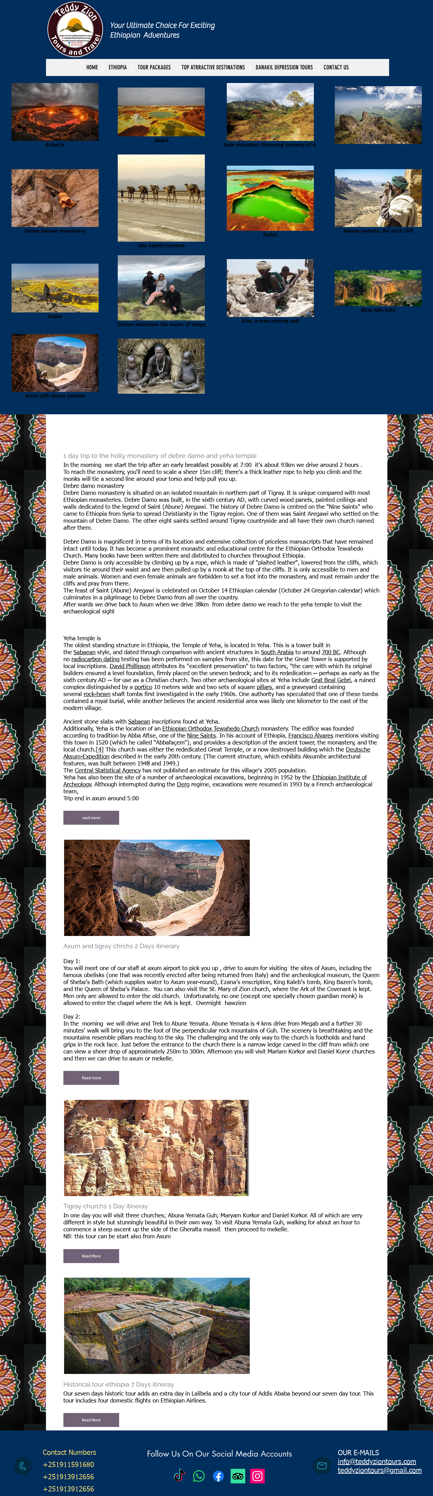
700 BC (331, 653)
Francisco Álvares (310, 736)
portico (143, 687)
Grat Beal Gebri (331, 680)
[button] (154, 67)
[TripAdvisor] (238, 1476)
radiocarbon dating (95, 660)
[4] (100, 750)
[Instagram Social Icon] (257, 1476)
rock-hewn (97, 694)
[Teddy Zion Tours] (179, 1476)
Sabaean (84, 653)
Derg (183, 785)
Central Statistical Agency (108, 771)
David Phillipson (130, 667)
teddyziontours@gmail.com (380, 1470)
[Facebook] (218, 1476)
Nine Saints (201, 736)
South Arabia (277, 653)
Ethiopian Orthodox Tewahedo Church (210, 729)
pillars (264, 687)
